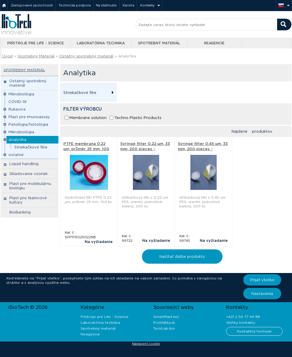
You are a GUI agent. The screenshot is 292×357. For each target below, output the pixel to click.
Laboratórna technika (101, 43)
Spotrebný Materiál (36, 56)
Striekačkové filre (30, 147)
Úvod (7, 56)
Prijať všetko (262, 280)
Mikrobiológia (21, 94)
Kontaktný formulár (254, 331)
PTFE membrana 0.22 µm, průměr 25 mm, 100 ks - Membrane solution (86, 148)
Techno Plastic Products (137, 118)
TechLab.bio (164, 328)
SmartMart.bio (166, 316)
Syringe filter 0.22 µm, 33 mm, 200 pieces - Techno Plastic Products (145, 148)
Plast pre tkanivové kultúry (28, 200)
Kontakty (147, 5)
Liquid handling (24, 164)
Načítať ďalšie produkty (182, 256)
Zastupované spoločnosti (32, 5)
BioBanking (20, 212)
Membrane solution (88, 118)
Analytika (127, 56)
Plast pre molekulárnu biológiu (30, 185)
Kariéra (128, 5)
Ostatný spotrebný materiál (86, 56)
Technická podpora (75, 5)
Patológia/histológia (28, 124)
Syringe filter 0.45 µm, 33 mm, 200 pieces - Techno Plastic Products (203, 148)
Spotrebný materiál (159, 43)
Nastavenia (262, 293)
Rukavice (17, 109)
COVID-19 (17, 101)
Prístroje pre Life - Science (35, 43)
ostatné (16, 155)
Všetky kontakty (240, 322)
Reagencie (214, 43)
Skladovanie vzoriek (28, 174)
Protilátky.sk (164, 322)
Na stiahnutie (106, 5)
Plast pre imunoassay (29, 117)
